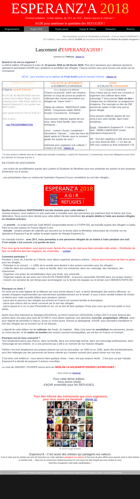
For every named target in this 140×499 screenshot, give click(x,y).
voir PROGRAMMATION (19, 124)
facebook (76, 373)
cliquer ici (80, 57)
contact (67, 251)
